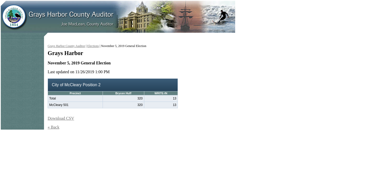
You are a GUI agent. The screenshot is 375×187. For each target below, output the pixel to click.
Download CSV (61, 118)
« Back (53, 127)
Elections (93, 46)
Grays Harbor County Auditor (66, 46)
